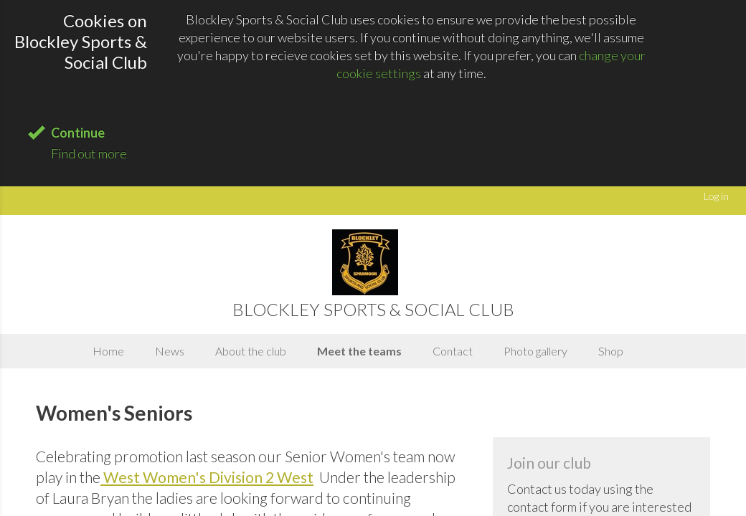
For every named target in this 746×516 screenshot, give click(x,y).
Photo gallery (535, 351)
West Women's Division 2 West (208, 477)
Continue (78, 132)
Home (108, 351)
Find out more (89, 153)
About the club (250, 351)
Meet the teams (359, 351)
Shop (610, 351)
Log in (716, 196)
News (169, 351)
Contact (453, 351)
